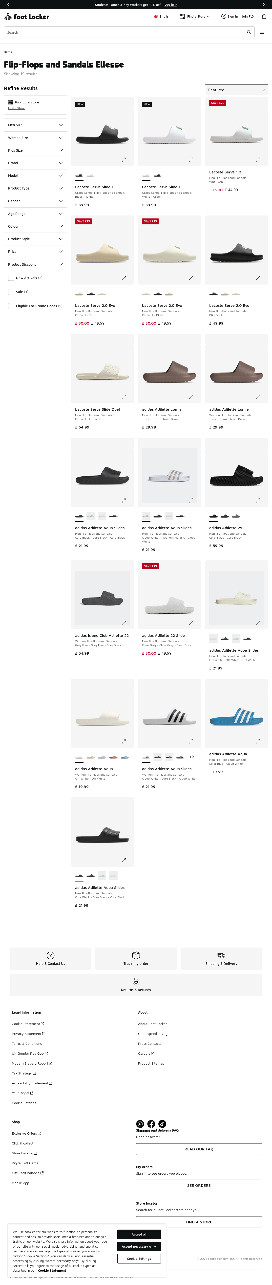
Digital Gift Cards (25, 1163)
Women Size (35, 138)
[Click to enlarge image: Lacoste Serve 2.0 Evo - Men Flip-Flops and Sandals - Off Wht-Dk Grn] (194, 278)
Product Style (35, 239)
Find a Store (16, 108)
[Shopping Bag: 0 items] (264, 16)
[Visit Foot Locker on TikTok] (162, 1124)
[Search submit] (248, 32)
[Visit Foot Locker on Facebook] (151, 1124)
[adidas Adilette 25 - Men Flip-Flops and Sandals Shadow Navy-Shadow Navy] (225, 516)
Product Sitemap (151, 1063)
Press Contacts (149, 1043)
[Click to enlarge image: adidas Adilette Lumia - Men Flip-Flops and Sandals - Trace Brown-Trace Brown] (194, 396)
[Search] (129, 32)
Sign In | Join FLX (237, 16)
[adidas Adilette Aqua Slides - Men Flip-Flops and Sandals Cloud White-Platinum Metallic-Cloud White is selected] (146, 516)
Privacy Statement (28, 1033)
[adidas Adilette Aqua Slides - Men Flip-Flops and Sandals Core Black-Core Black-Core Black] (113, 516)
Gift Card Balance (27, 1173)
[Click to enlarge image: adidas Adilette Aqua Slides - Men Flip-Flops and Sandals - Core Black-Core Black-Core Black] (127, 500)
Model (35, 175)
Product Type (35, 188)
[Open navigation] (262, 32)
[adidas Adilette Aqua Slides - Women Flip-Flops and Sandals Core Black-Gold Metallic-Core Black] (157, 757)
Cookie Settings (24, 1103)
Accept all (139, 1234)
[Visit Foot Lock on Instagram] (140, 1124)
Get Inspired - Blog (152, 1033)
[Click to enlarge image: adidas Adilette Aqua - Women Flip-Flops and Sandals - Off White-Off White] (127, 741)
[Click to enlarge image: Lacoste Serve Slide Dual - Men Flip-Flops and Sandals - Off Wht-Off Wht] (127, 396)
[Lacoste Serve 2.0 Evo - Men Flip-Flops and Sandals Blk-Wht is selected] (213, 293)
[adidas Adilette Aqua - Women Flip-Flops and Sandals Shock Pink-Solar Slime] (113, 757)
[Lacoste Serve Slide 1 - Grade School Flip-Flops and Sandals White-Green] (90, 175)
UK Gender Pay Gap (30, 1053)
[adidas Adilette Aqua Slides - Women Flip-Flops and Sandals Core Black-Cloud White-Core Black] (169, 757)
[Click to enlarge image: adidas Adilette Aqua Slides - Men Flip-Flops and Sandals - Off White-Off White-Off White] (261, 623)
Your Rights (22, 1093)
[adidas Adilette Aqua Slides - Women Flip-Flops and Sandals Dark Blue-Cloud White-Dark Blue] (180, 757)
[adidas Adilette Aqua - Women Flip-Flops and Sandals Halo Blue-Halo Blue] (102, 757)
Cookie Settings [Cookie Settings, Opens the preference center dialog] (139, 1259)
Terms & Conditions (27, 1043)
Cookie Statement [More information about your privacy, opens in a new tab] (52, 1270)
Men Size (35, 125)
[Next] (263, 4)
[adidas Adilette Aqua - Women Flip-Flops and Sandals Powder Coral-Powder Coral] (90, 757)
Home (8, 51)
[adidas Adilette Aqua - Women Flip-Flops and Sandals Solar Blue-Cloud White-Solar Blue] (125, 757)
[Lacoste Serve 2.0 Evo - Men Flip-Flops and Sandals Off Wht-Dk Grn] (102, 293)
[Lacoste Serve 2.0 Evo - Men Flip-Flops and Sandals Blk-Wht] (90, 293)
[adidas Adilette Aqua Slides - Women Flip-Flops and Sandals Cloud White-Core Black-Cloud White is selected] (146, 757)
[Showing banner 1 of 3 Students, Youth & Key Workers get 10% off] (136, 4)
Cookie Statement (28, 1024)
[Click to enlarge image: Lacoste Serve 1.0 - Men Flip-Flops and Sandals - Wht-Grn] (261, 159)
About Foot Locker (152, 1024)
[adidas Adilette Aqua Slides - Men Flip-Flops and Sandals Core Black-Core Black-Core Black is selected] (79, 516)
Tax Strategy (24, 1073)
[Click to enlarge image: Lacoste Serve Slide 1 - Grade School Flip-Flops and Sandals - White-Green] (194, 159)
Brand (35, 163)
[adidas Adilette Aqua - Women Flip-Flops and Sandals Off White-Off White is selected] (79, 757)
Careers (146, 1053)
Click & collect (22, 1143)
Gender (35, 201)
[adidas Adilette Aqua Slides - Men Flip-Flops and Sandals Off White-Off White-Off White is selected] (213, 638)
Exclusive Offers (26, 1133)
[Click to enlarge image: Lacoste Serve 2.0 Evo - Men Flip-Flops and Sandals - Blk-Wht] (261, 278)
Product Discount (35, 264)
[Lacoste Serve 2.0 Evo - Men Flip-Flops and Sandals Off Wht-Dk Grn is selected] (146, 293)
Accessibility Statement (32, 1083)
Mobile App (20, 1183)
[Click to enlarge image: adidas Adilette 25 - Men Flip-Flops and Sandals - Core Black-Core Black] (261, 500)
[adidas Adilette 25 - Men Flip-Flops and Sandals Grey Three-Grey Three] (236, 516)
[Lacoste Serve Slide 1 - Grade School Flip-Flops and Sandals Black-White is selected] (79, 175)
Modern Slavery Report (32, 1063)
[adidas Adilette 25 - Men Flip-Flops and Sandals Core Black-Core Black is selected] (213, 516)
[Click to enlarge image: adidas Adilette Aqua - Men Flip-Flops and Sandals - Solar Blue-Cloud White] (261, 741)
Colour (35, 226)
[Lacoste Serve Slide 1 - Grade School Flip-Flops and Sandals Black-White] (157, 175)
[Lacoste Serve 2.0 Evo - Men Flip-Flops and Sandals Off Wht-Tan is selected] (79, 293)
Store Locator (24, 1153)
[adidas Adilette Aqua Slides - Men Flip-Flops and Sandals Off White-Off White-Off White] (102, 516)
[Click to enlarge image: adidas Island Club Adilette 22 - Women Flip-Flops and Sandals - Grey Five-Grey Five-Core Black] (127, 623)
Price (35, 251)
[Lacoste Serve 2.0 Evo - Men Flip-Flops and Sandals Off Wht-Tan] (169, 293)
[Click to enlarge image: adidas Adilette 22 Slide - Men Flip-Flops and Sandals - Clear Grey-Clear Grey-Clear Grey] (194, 623)
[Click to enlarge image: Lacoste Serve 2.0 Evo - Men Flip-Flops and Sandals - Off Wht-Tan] (127, 278)
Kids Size (35, 150)
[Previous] (8, 4)
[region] (87, 1250)
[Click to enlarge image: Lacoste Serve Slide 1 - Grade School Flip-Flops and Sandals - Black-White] (127, 159)
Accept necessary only (139, 1246)
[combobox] (129, 32)
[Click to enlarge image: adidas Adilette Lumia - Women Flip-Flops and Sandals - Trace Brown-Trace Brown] (261, 396)
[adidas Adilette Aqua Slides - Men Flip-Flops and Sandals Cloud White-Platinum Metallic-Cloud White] (90, 516)
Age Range (35, 214)
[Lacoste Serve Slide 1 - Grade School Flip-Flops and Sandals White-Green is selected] (146, 175)
